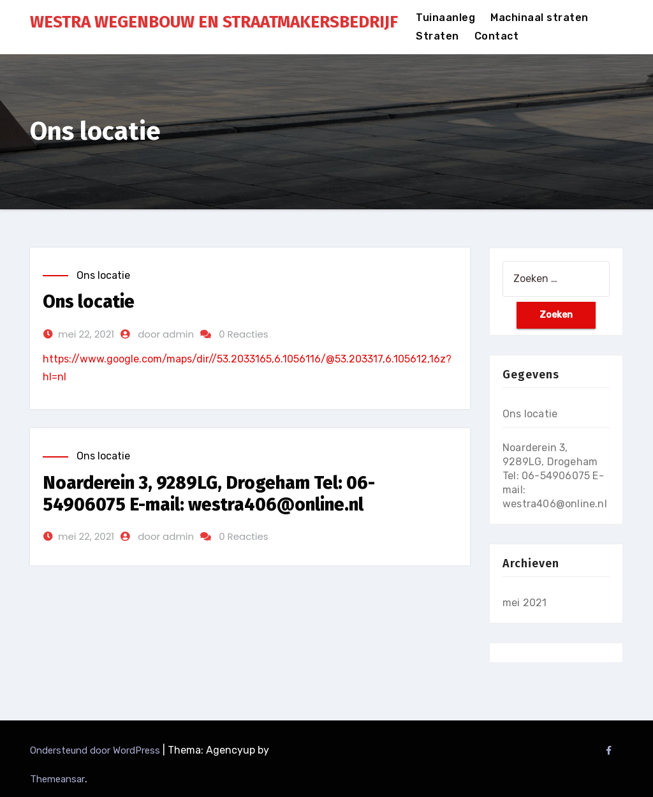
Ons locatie (103, 275)
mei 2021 (525, 603)
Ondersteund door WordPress (96, 750)
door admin (166, 334)
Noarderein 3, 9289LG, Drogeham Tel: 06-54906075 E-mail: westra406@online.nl (209, 493)
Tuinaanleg (445, 17)
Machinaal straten (539, 17)
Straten (437, 36)
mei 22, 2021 (86, 334)
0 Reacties (243, 334)
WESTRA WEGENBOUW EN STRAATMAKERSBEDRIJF (214, 22)
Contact (496, 36)
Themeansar (57, 779)
